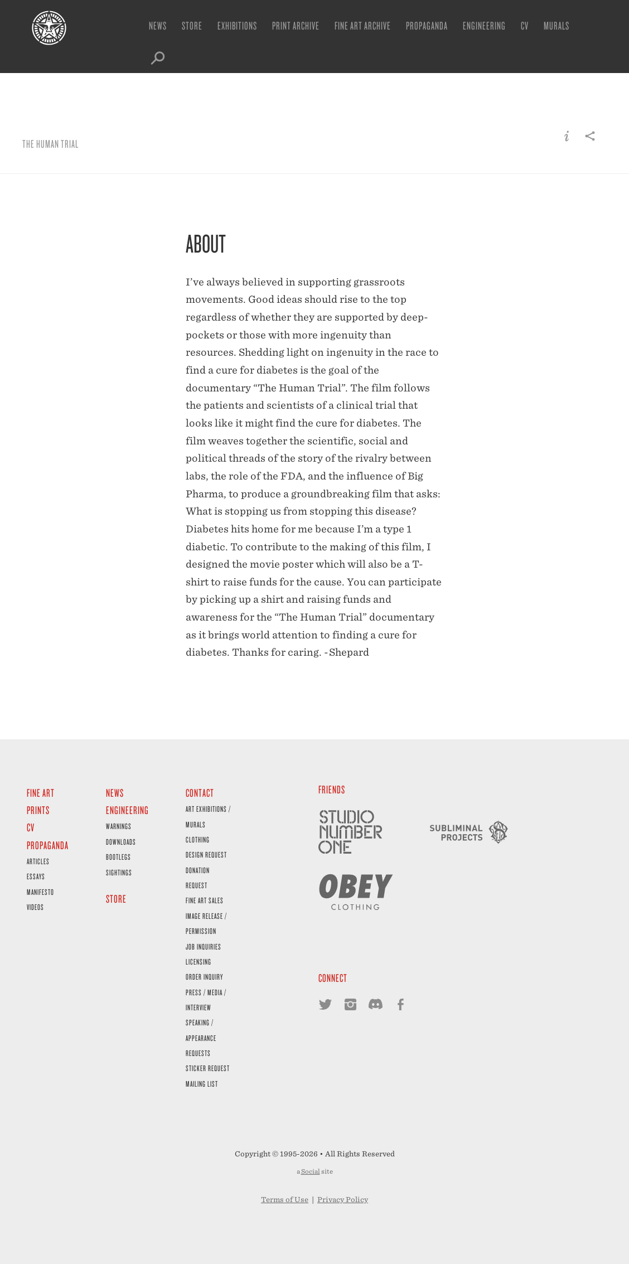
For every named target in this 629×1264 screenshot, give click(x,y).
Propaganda (427, 25)
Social (310, 1171)
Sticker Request (208, 1068)
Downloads (121, 841)
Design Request (206, 854)
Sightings (119, 872)
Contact (200, 793)
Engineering (484, 25)
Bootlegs (118, 856)
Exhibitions (237, 25)
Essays (36, 876)
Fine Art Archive (363, 25)
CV (525, 25)
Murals (556, 25)
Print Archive (296, 25)
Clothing (198, 839)
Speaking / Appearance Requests (201, 1037)
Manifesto (40, 892)
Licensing (198, 961)
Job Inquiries (203, 946)
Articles (38, 861)
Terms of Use (284, 1199)
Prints (38, 810)
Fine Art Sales (205, 900)
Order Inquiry (204, 976)
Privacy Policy (342, 1199)
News (158, 25)
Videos (35, 907)
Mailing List (202, 1083)
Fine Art (41, 793)
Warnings (119, 826)
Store (192, 25)
